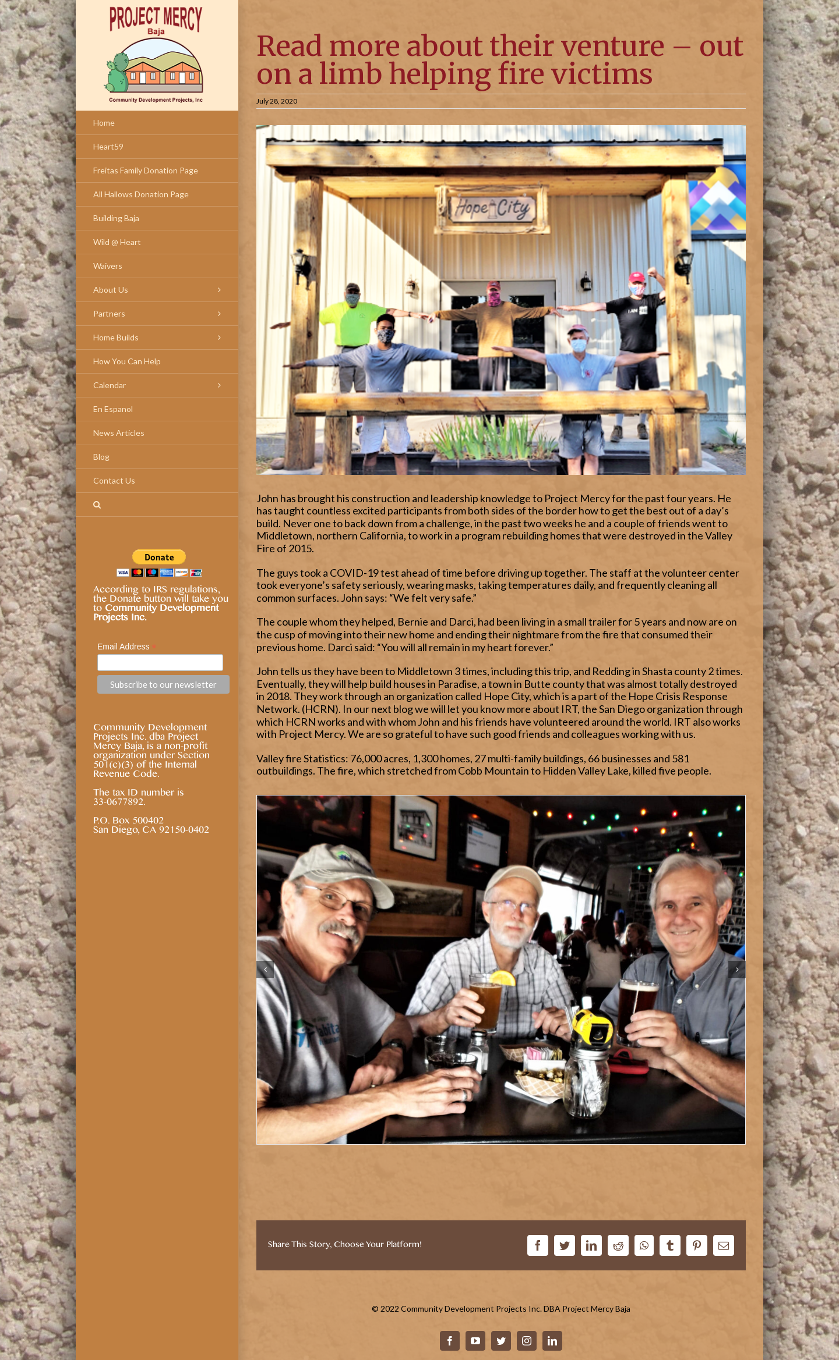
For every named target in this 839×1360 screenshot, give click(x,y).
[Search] (157, 505)
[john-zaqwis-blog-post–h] (501, 968)
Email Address (127, 646)
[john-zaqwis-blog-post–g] (501, 299)
